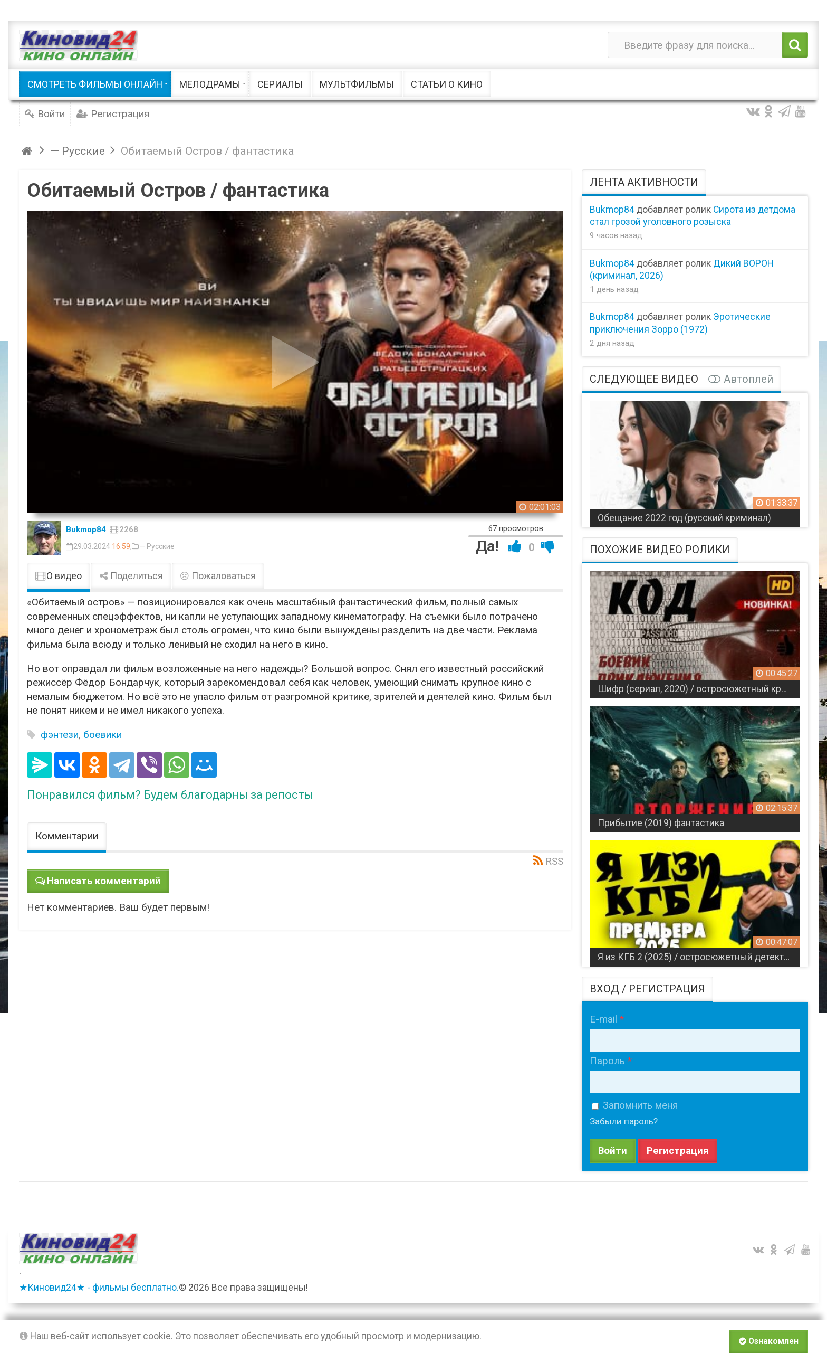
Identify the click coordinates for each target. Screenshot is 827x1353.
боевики (102, 734)
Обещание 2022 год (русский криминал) (684, 518)
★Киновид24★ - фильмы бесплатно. (99, 1288)
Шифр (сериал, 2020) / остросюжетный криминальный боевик (699, 689)
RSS (554, 861)
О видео (58, 576)
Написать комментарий (104, 881)
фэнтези (60, 734)
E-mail (603, 1019)
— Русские (157, 546)
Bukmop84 (86, 529)
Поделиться (131, 576)
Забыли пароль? (625, 1122)
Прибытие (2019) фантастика (661, 823)
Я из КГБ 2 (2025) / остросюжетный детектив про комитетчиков (699, 957)
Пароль (607, 1061)
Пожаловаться (218, 576)
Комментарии (66, 836)
